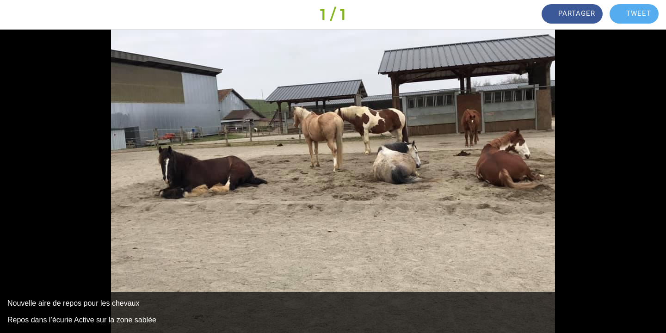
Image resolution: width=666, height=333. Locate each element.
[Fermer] (18, 14)
